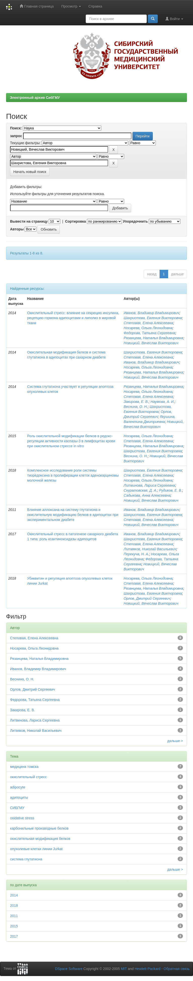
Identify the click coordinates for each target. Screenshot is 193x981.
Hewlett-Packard (148, 969)
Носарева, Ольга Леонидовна (148, 328)
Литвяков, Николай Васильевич (150, 549)
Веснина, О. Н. (136, 407)
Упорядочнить (135, 221)
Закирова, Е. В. (136, 402)
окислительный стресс (28, 777)
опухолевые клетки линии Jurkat (36, 849)
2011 (14, 916)
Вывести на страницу (29, 221)
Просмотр (71, 6)
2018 (14, 906)
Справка (95, 6)
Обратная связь (176, 969)
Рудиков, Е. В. (170, 490)
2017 (14, 936)
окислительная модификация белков (40, 839)
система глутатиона (26, 859)
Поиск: (16, 128)
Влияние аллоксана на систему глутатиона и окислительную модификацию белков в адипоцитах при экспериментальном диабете (72, 515)
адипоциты (19, 797)
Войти (174, 19)
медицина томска (24, 767)
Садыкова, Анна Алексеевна (147, 495)
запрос (16, 136)
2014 (14, 895)
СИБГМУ (17, 808)
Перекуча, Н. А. (136, 554)
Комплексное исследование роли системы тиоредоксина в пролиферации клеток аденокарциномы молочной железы (73, 475)
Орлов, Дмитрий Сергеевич (147, 598)
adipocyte (17, 787)
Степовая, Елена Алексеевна (148, 323)
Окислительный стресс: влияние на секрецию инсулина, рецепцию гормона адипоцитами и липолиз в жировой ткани (73, 318)
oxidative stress (22, 818)
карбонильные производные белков (39, 828)
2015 (14, 926)
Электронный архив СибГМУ (35, 98)
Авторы (17, 229)
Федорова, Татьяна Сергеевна (149, 333)
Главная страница (37, 6)
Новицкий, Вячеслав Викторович (151, 343)
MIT (124, 969)
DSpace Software (68, 969)
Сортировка (75, 221)
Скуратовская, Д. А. (140, 490)
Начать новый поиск (29, 172)
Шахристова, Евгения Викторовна (153, 318)
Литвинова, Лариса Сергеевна (149, 485)
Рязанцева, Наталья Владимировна (153, 338)
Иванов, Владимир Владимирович (151, 313)
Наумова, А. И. (162, 402)
